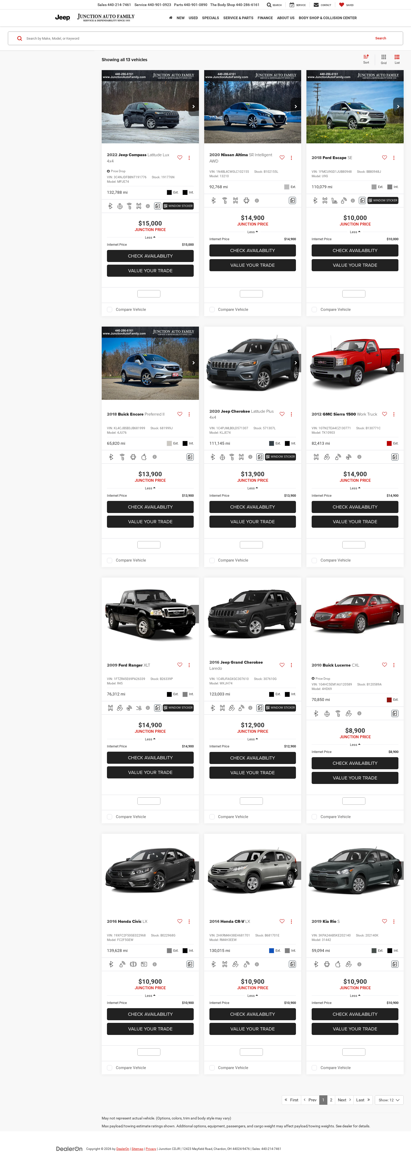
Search (380, 38)
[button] (193, 107)
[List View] (397, 59)
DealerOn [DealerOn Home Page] (122, 1149)
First (291, 1099)
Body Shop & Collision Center (328, 18)
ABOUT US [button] (286, 18)
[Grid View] (383, 59)
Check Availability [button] (150, 256)
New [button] (181, 18)
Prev (310, 1099)
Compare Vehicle (131, 309)
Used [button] (193, 18)
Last (363, 1099)
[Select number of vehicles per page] (389, 1100)
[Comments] (157, 206)
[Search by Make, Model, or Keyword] (198, 38)
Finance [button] (265, 18)
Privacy (151, 1149)
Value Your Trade (150, 270)
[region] (150, 244)
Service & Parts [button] (238, 18)
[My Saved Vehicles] (346, 4)
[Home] (171, 17)
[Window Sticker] (178, 206)
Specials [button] (210, 18)
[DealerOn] (69, 1149)
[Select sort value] (368, 59)
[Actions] (189, 158)
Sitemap (137, 1149)
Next (344, 1099)
